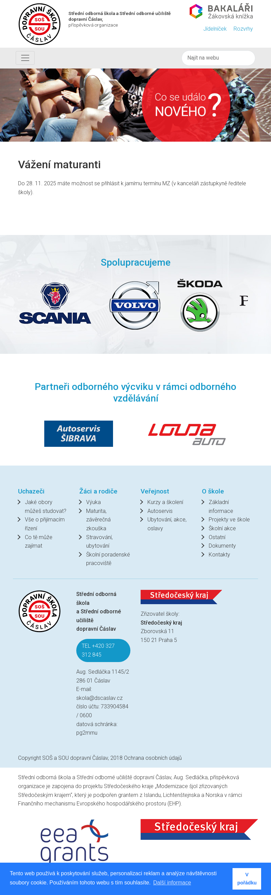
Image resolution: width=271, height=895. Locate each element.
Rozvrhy (243, 29)
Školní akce (222, 528)
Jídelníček (215, 29)
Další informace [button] (172, 882)
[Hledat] (218, 57)
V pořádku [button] (247, 878)
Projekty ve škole (229, 519)
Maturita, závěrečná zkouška (98, 520)
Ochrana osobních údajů (153, 758)
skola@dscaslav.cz (99, 698)
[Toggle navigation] (25, 58)
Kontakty (219, 554)
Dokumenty (222, 546)
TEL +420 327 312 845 (98, 650)
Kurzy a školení (165, 502)
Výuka (93, 502)
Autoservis (160, 511)
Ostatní (217, 537)
